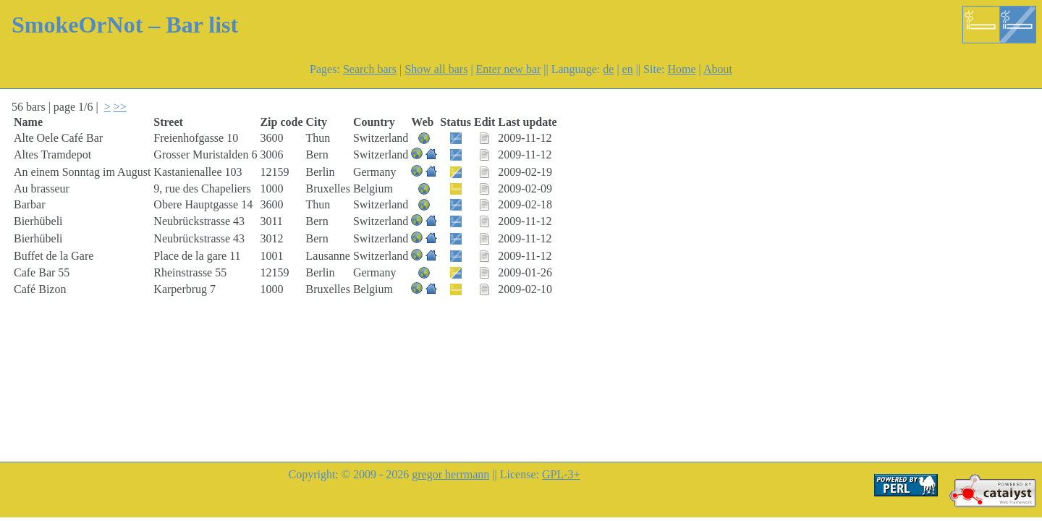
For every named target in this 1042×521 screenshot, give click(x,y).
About (717, 69)
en (627, 69)
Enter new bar (508, 69)
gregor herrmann (450, 474)
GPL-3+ (561, 474)
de (608, 69)
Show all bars (435, 69)
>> (120, 107)
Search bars (370, 69)
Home (681, 69)
